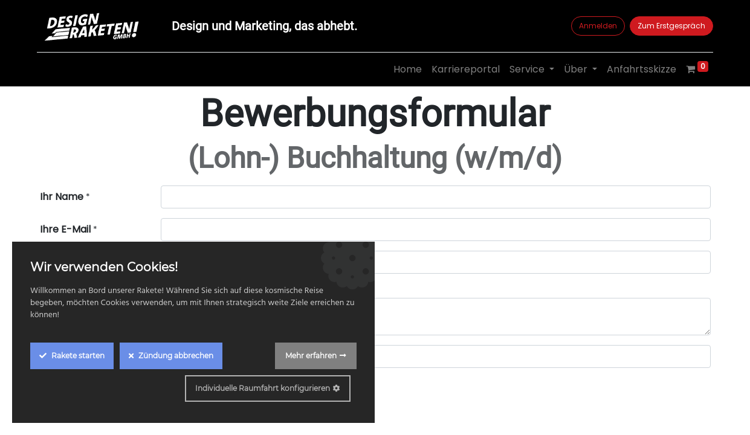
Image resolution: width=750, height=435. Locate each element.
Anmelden (596, 26)
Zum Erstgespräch (669, 26)
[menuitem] (405, 69)
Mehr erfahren (311, 355)
